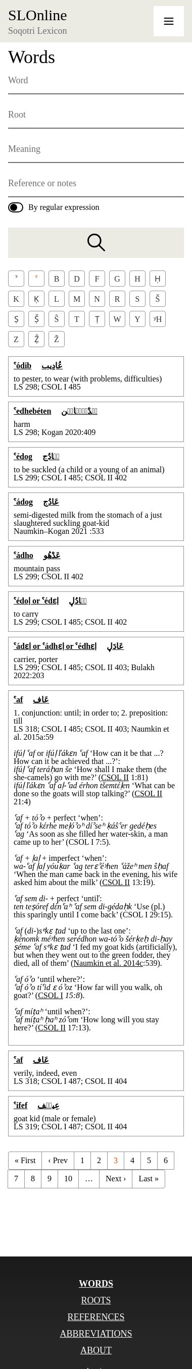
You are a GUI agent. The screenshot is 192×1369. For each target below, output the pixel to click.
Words (96, 1284)
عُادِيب (52, 365)
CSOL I (50, 995)
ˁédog (23, 456)
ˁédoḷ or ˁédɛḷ (36, 600)
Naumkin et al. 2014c (108, 963)
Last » (148, 1178)
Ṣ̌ (36, 319)
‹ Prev (58, 1160)
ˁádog (23, 502)
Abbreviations (96, 1334)
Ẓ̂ (36, 339)
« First (25, 1160)
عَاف (41, 699)
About (96, 1350)
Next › (116, 1178)
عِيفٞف (48, 1105)
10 (68, 1178)
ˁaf (18, 699)
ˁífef (20, 1105)
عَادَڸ (115, 646)
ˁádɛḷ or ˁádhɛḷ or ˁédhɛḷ (55, 646)
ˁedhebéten (32, 411)
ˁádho (23, 555)
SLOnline (37, 15)
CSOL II (115, 777)
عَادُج (51, 502)
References (95, 1317)
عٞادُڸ (78, 600)
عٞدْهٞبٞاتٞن (79, 411)
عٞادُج (51, 456)
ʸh (158, 319)
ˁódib (22, 365)
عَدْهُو (52, 555)
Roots (96, 1300)
